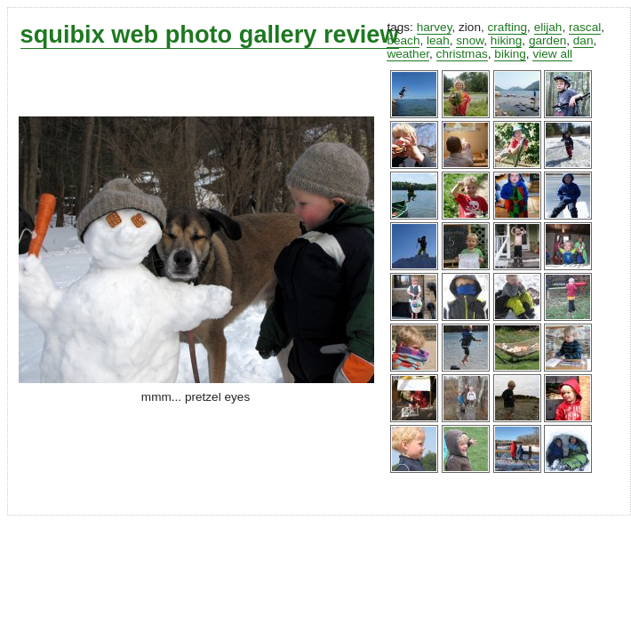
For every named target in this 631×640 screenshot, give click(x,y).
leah (438, 40)
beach (403, 40)
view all (552, 53)
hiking (507, 40)
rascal (585, 27)
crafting (508, 27)
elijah (548, 27)
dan (583, 40)
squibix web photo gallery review (209, 34)
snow (469, 40)
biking (510, 53)
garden (547, 40)
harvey (434, 27)
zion (470, 27)
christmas (462, 53)
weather (408, 53)
